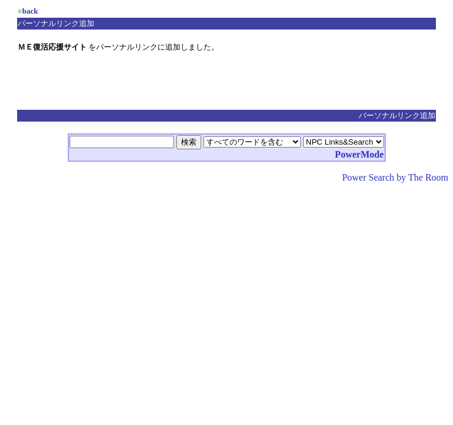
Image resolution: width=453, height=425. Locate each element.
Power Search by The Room (395, 177)
